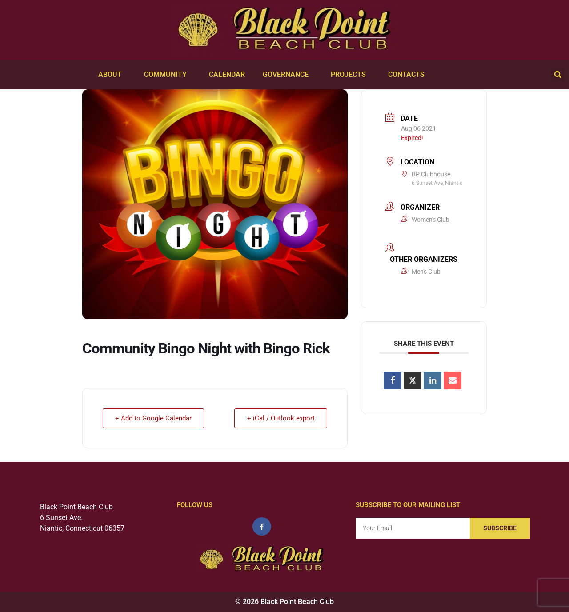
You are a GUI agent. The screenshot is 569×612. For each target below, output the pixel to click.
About (112, 74)
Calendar (227, 74)
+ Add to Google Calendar (154, 418)
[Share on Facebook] (392, 380)
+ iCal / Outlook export (280, 418)
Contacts (408, 74)
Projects (350, 74)
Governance (288, 74)
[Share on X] (412, 380)
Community (167, 74)
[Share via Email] (452, 380)
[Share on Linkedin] (432, 380)
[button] (558, 74)
